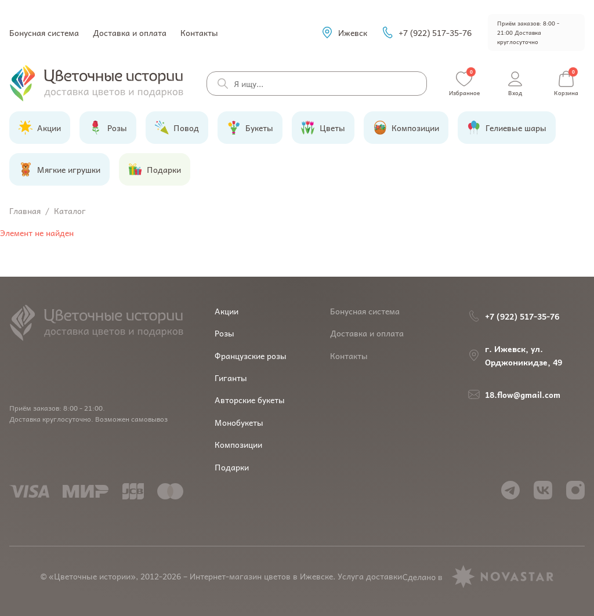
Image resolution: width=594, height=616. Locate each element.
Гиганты (231, 377)
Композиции (238, 444)
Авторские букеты (250, 399)
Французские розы (251, 355)
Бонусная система (44, 32)
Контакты (199, 32)
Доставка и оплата (129, 32)
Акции (226, 311)
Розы (224, 333)
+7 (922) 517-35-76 (426, 32)
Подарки (232, 467)
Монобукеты (239, 422)
